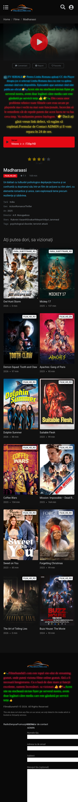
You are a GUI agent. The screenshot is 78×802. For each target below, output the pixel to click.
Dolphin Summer (13, 432)
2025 (10, 210)
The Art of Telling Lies (15, 628)
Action (12, 206)
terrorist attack (40, 224)
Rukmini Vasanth (19, 219)
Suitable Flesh (47, 432)
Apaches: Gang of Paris (52, 367)
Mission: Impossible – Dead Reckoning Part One (57, 497)
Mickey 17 (45, 301)
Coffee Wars (10, 497)
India (12, 202)
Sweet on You (11, 563)
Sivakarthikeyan (35, 219)
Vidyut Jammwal (51, 219)
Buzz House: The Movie (52, 628)
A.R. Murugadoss (21, 215)
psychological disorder (21, 224)
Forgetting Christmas (51, 563)
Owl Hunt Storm (12, 301)
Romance (20, 206)
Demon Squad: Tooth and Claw (20, 367)
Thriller (28, 206)
